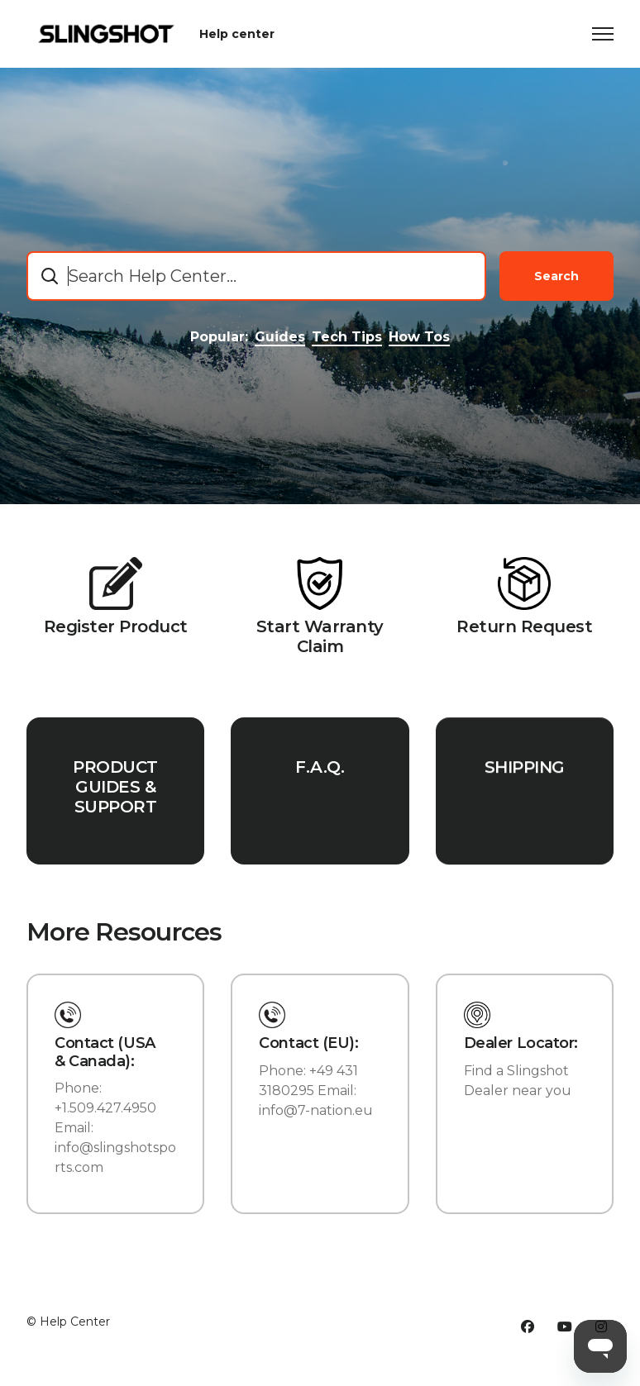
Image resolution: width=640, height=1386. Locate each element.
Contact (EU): (308, 1043)
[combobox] (256, 276)
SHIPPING (525, 782)
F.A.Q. (319, 775)
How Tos (419, 337)
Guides (280, 337)
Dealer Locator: (521, 1043)
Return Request (524, 626)
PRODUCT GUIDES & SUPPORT (115, 791)
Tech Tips (347, 337)
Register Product (116, 626)
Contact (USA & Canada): (105, 1052)
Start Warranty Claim (320, 636)
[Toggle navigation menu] (602, 34)
